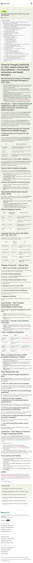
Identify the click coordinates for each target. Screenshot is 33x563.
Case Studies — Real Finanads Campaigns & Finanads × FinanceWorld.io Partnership (17, 44)
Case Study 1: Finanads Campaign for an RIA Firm (13, 45)
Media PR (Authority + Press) (6, 540)
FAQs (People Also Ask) (8, 49)
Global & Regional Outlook (8, 34)
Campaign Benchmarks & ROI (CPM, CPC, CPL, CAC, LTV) (12, 35)
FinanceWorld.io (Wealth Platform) (7, 527)
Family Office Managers (5, 549)
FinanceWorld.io (17, 100)
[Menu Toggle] (31, 3)
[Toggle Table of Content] (29, 20)
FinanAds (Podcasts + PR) (6, 531)
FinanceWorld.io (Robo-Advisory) (7, 525)
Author (6, 61)
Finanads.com (24, 100)
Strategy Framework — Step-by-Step (9, 36)
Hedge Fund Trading (5, 536)
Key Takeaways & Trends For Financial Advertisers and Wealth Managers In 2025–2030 (17, 24)
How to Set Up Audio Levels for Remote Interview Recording (14, 503)
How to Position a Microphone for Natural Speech (12, 488)
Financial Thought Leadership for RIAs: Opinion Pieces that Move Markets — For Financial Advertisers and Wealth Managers (15, 23)
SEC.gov (25, 347)
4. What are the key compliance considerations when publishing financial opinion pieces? (17, 54)
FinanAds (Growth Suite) (5, 529)
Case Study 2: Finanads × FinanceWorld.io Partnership (13, 46)
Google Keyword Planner (26, 338)
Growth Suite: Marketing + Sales (7, 542)
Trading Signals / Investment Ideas (7, 538)
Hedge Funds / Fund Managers (7, 547)
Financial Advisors (4, 553)
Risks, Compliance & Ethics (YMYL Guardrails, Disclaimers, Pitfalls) (15, 48)
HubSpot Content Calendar (26, 342)
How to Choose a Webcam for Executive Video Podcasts (14, 500)
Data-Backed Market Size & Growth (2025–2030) (11, 33)
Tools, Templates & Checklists (9, 47)
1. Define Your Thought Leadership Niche (11, 37)
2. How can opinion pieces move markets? (12, 51)
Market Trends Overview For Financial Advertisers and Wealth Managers (15, 27)
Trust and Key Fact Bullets (8, 60)
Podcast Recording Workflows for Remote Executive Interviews (15, 491)
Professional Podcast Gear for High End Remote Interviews (14, 497)
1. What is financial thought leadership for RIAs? (13, 50)
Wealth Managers (4, 551)
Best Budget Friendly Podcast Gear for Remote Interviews (14, 494)
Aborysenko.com (17, 447)
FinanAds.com (11, 476)
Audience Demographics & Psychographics (12, 32)
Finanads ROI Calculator (26, 350)
